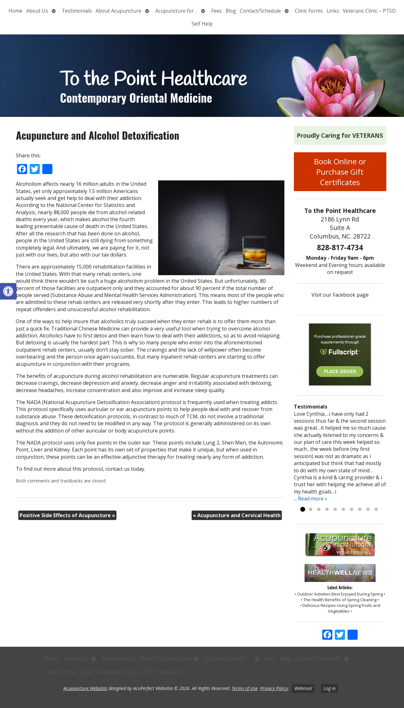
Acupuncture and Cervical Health (237, 515)
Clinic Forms (309, 10)
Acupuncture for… (176, 10)
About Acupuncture (118, 10)
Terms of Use (245, 688)
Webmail (303, 688)
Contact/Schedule (260, 10)
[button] (8, 291)
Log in (330, 688)
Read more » (312, 498)
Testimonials (77, 10)
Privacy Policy (274, 688)
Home (15, 10)
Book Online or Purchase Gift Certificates (340, 171)
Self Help (202, 23)
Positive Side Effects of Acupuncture (67, 515)
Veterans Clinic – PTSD (369, 10)
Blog (231, 10)
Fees (216, 10)
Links (333, 10)
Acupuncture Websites (85, 688)
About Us (37, 10)
